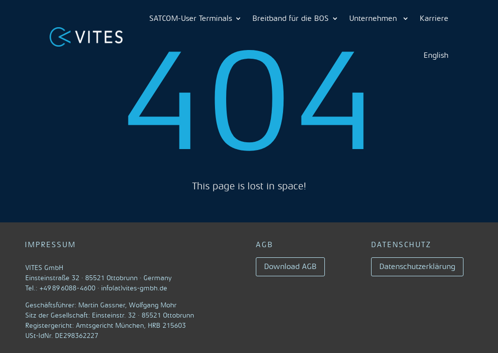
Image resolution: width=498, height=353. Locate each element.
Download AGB (290, 266)
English (436, 55)
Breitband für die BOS (290, 18)
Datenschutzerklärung (417, 266)
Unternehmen (374, 18)
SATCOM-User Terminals (190, 18)
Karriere (434, 18)
